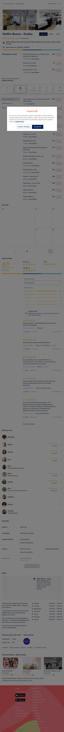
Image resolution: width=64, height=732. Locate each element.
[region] (32, 119)
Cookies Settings (24, 126)
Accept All (37, 126)
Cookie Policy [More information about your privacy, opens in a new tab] (19, 121)
